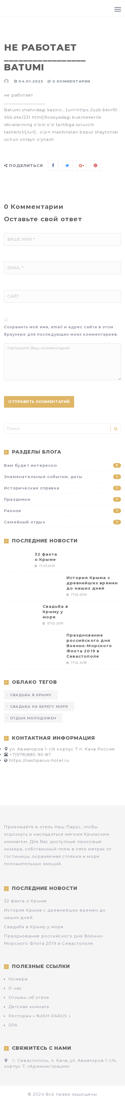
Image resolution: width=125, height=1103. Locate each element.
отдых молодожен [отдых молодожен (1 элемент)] (33, 718)
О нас (15, 988)
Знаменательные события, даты (62, 476)
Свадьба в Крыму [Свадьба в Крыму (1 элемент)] (30, 695)
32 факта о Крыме (46, 557)
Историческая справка (62, 487)
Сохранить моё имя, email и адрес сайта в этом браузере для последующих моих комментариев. (61, 331)
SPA (12, 1025)
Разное (62, 510)
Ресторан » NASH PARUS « (39, 1015)
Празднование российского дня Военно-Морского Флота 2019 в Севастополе (89, 646)
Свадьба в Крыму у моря (55, 611)
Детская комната (28, 1006)
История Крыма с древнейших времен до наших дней (92, 583)
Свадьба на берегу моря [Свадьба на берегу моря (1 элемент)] (39, 706)
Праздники (62, 499)
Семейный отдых (62, 521)
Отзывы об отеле (28, 997)
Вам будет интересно (62, 465)
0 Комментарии (71, 81)
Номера (18, 978)
